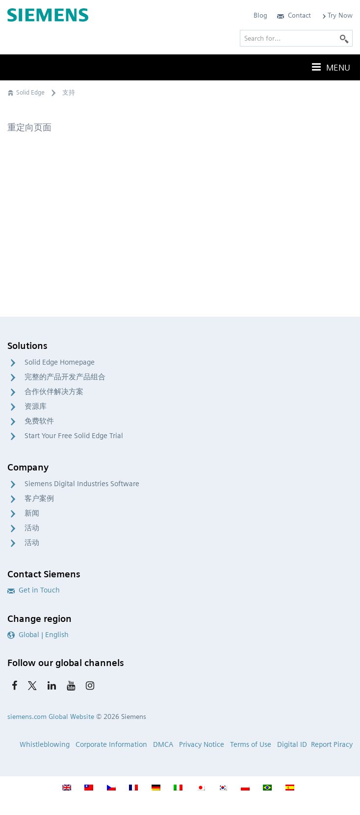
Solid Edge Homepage (60, 362)
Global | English (38, 634)
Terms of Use (250, 744)
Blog (260, 15)
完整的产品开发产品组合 (65, 376)
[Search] (344, 38)
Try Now (337, 15)
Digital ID (292, 744)
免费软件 (39, 421)
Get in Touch (33, 590)
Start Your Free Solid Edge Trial (74, 435)
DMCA (163, 744)
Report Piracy (332, 744)
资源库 (36, 406)
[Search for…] (296, 38)
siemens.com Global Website (50, 716)
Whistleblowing (45, 744)
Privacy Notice (201, 744)
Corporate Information (111, 744)
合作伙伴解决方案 (54, 391)
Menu (330, 67)
